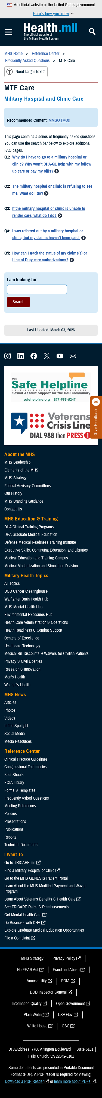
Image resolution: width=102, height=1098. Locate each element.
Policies (10, 813)
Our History (13, 493)
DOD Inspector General (48, 992)
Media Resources (18, 741)
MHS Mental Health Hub (23, 607)
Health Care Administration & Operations (36, 622)
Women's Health (17, 685)
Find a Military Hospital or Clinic (29, 870)
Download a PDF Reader (24, 1081)
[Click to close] (96, 402)
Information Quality (27, 1003)
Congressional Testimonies (25, 767)
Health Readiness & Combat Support (33, 630)
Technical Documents (21, 845)
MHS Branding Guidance (23, 501)
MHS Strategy (15, 478)
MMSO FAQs (59, 120)
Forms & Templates (19, 790)
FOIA (65, 981)
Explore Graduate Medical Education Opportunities (44, 930)
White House (37, 1026)
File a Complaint (17, 938)
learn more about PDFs (72, 1081)
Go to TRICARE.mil (19, 862)
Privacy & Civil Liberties (23, 661)
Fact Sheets (14, 774)
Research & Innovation (22, 669)
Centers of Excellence (21, 638)
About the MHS (19, 454)
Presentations (15, 821)
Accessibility (37, 981)
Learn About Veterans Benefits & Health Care (39, 899)
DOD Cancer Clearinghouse (26, 591)
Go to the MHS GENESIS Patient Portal (36, 878)
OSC (65, 1026)
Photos (10, 710)
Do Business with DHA (22, 922)
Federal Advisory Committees (27, 486)
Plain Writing (34, 1014)
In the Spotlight (16, 725)
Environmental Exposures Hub (28, 614)
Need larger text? (25, 71)
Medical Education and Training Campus (36, 558)
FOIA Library (14, 782)
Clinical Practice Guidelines (26, 759)
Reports (10, 837)
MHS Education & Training (31, 519)
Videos (9, 718)
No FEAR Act (27, 969)
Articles (10, 702)
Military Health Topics (26, 576)
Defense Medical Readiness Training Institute (40, 542)
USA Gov (65, 1014)
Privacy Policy (63, 958)
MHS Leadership (17, 462)
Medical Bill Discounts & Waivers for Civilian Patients (46, 653)
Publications (14, 829)
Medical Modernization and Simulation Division (41, 566)
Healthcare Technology (22, 646)
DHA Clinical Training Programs (29, 527)
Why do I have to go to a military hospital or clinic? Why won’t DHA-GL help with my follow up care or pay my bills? (51, 164)
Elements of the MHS (21, 470)
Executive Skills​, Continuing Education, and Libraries (46, 550)
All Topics (12, 583)
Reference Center (22, 751)
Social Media (14, 733)
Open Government (70, 1003)
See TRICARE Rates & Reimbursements (36, 907)
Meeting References (20, 806)
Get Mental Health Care (22, 915)
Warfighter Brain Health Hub (26, 599)
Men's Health (14, 677)
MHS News (15, 695)
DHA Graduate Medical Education (30, 534)
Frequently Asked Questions (26, 798)
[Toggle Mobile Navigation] (8, 32)
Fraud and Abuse (66, 969)
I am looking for (22, 279)
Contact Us (13, 509)
